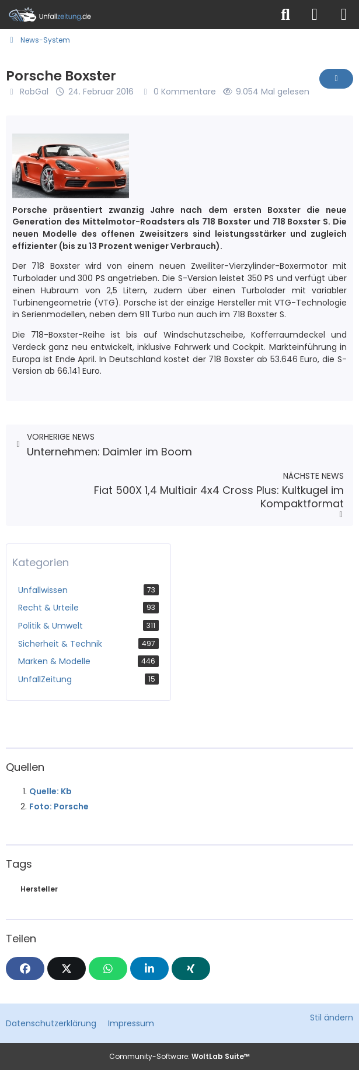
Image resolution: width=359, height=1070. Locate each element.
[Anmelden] (314, 14)
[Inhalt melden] (336, 79)
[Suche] (285, 14)
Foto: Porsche (59, 806)
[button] (149, 968)
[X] (66, 968)
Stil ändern (331, 1017)
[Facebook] (25, 968)
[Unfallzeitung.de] (136, 14)
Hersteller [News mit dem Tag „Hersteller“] (39, 889)
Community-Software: (179, 1056)
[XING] (191, 968)
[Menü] (343, 14)
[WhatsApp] (108, 968)
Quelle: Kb (50, 791)
